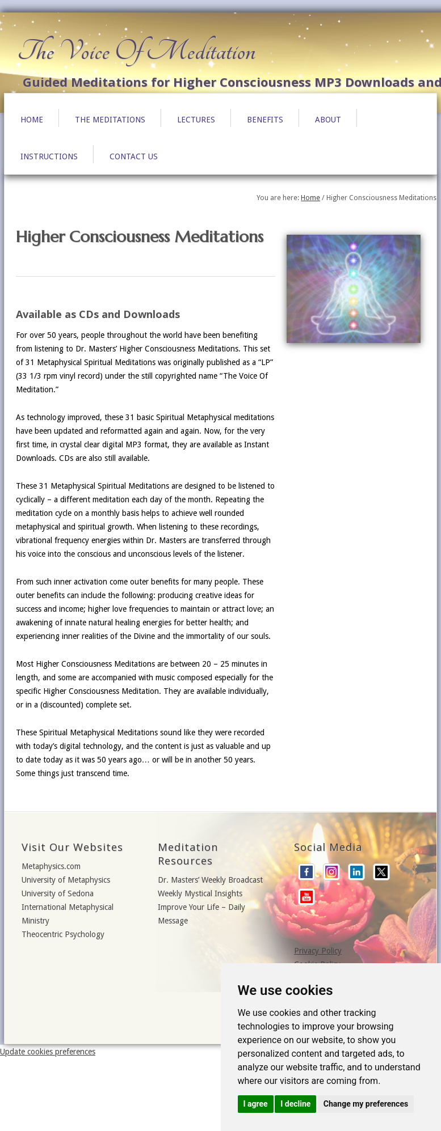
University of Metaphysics (66, 879)
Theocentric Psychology (63, 934)
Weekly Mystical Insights (200, 893)
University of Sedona (58, 893)
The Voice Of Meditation (136, 51)
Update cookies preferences (47, 1051)
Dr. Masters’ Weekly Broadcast (210, 879)
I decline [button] (295, 1103)
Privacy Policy (318, 950)
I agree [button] (255, 1103)
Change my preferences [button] (366, 1103)
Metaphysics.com (51, 866)
